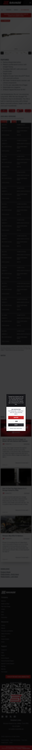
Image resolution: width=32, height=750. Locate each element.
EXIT (16, 425)
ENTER (16, 417)
